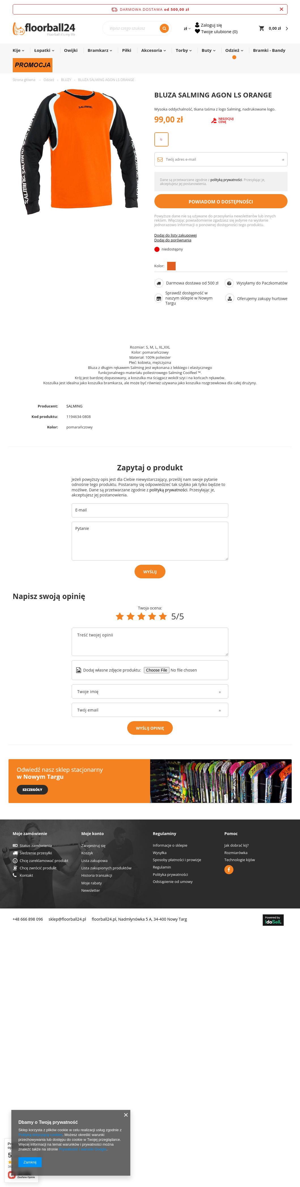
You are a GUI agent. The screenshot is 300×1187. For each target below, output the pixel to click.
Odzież (232, 50)
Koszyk (87, 1108)
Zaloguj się (211, 25)
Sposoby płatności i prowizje (177, 1115)
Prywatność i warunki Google (83, 1149)
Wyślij (150, 571)
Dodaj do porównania (173, 250)
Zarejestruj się (93, 1101)
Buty (207, 50)
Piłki (126, 50)
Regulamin (162, 1122)
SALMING (75, 406)
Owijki (71, 50)
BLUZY (66, 79)
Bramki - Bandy (269, 50)
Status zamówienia (36, 1101)
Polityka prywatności (170, 1130)
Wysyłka (160, 1108)
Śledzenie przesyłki (36, 1108)
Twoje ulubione (218, 31)
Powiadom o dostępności (221, 212)
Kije (17, 50)
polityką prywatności (226, 189)
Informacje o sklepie (170, 1101)
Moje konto (92, 1089)
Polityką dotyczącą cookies (40, 1135)
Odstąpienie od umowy (173, 1137)
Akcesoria (151, 50)
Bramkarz (98, 50)
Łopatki (42, 50)
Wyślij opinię (150, 728)
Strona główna (24, 79)
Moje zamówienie (30, 1089)
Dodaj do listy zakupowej (175, 245)
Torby (182, 50)
